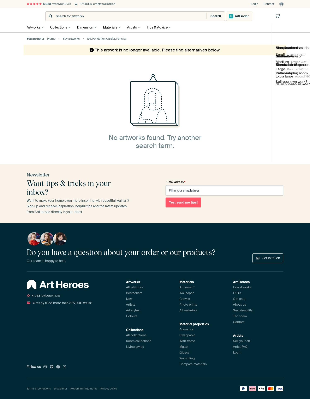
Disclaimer (60, 388)
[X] (64, 366)
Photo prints (188, 304)
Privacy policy (108, 388)
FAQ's (237, 293)
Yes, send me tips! (183, 202)
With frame (187, 340)
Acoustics (186, 329)
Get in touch (268, 257)
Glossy (184, 352)
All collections (136, 335)
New (129, 298)
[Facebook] (58, 366)
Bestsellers (134, 293)
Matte (183, 346)
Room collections (138, 340)
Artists (136, 27)
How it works (242, 287)
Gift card (239, 298)
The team (240, 316)
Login (254, 4)
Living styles (135, 346)
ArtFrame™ (187, 287)
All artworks (134, 287)
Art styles (132, 310)
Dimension (87, 27)
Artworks (33, 27)
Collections (59, 27)
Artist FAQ (240, 346)
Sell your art (241, 340)
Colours (131, 316)
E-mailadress (175, 181)
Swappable (187, 335)
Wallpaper (186, 293)
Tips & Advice (162, 27)
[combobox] (144, 16)
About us (239, 304)
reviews (49, 4)
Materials (113, 27)
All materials (188, 310)
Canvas (184, 298)
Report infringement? (83, 388)
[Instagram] (45, 366)
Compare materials (193, 364)
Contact (268, 4)
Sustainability (242, 310)
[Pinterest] (51, 366)
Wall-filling (187, 358)
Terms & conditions (39, 388)
